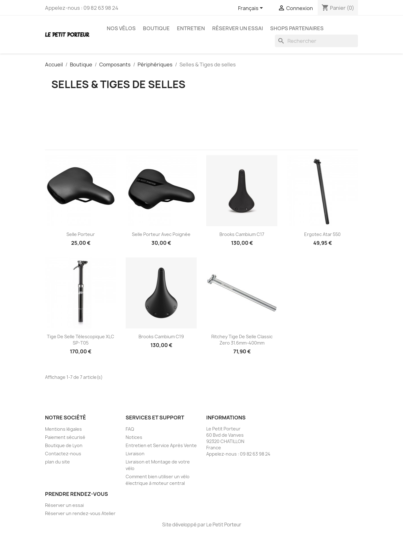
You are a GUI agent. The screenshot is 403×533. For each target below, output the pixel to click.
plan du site (57, 462)
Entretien (191, 28)
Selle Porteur (80, 234)
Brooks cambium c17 (241, 234)
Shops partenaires (297, 28)
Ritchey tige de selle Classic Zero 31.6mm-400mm (242, 340)
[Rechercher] (316, 41)
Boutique (156, 28)
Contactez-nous (63, 454)
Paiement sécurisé (65, 437)
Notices (134, 437)
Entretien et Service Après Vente (161, 445)
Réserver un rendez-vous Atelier (80, 513)
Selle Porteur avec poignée (161, 234)
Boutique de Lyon (63, 445)
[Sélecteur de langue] (251, 8)
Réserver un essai (237, 28)
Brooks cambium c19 (161, 336)
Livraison (135, 454)
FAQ (130, 429)
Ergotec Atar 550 (322, 234)
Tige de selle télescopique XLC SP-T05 (80, 340)
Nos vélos (121, 28)
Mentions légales (63, 429)
